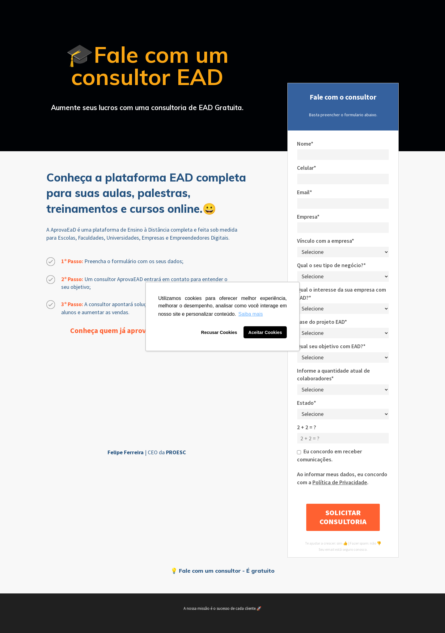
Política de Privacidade (339, 482)
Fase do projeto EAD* (322, 321)
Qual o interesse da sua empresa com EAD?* (341, 293)
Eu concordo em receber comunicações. (329, 455)
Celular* (306, 167)
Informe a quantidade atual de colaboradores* (333, 374)
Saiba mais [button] (250, 314)
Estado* (306, 402)
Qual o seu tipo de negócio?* (331, 265)
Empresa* (308, 216)
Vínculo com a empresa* (325, 240)
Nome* (305, 143)
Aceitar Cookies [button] (265, 332)
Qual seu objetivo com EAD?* (331, 346)
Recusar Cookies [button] (219, 332)
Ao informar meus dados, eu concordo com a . (342, 478)
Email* (304, 192)
